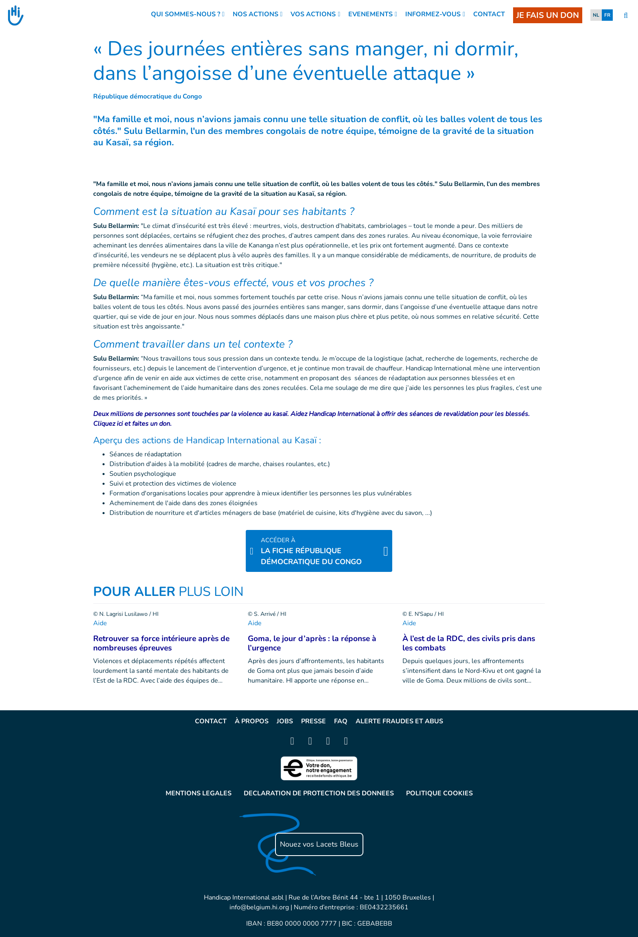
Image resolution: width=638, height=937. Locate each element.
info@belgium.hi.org (259, 907)
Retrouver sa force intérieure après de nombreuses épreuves (161, 643)
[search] (626, 16)
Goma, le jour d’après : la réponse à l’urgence (312, 643)
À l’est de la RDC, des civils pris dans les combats (468, 643)
